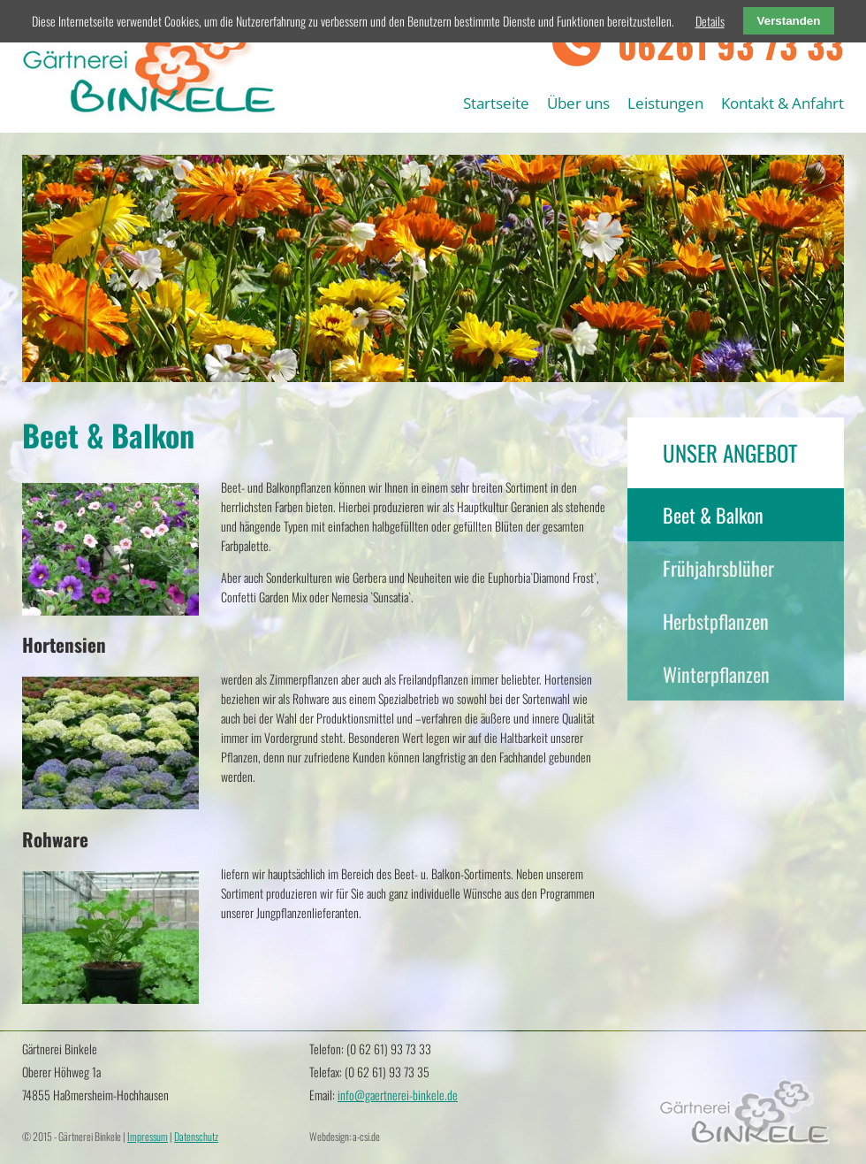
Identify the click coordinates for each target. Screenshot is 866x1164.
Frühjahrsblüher (718, 568)
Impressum (147, 1136)
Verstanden (789, 20)
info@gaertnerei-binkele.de (398, 1094)
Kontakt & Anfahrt (782, 103)
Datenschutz (196, 1136)
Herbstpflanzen (716, 621)
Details (710, 20)
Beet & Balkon (713, 515)
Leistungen (665, 103)
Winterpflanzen (716, 674)
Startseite (496, 103)
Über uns (578, 103)
